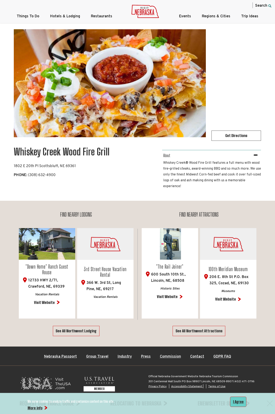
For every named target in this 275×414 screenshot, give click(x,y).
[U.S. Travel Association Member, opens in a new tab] (99, 384)
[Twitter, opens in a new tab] (229, 5)
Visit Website (44, 302)
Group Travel (97, 356)
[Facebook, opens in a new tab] (211, 5)
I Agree (238, 401)
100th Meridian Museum (228, 269)
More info (35, 408)
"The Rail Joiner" (170, 267)
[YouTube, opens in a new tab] (246, 5)
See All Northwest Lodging (76, 331)
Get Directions (236, 135)
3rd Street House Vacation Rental (105, 272)
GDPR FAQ (222, 356)
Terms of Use (216, 386)
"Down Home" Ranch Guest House (46, 270)
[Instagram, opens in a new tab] (220, 5)
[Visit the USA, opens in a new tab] (45, 384)
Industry (125, 356)
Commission (170, 356)
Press (146, 356)
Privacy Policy (157, 386)
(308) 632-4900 (42, 175)
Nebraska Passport (60, 356)
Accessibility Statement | (187, 386)
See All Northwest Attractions (199, 331)
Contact (197, 356)
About (166, 155)
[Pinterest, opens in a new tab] (237, 5)
